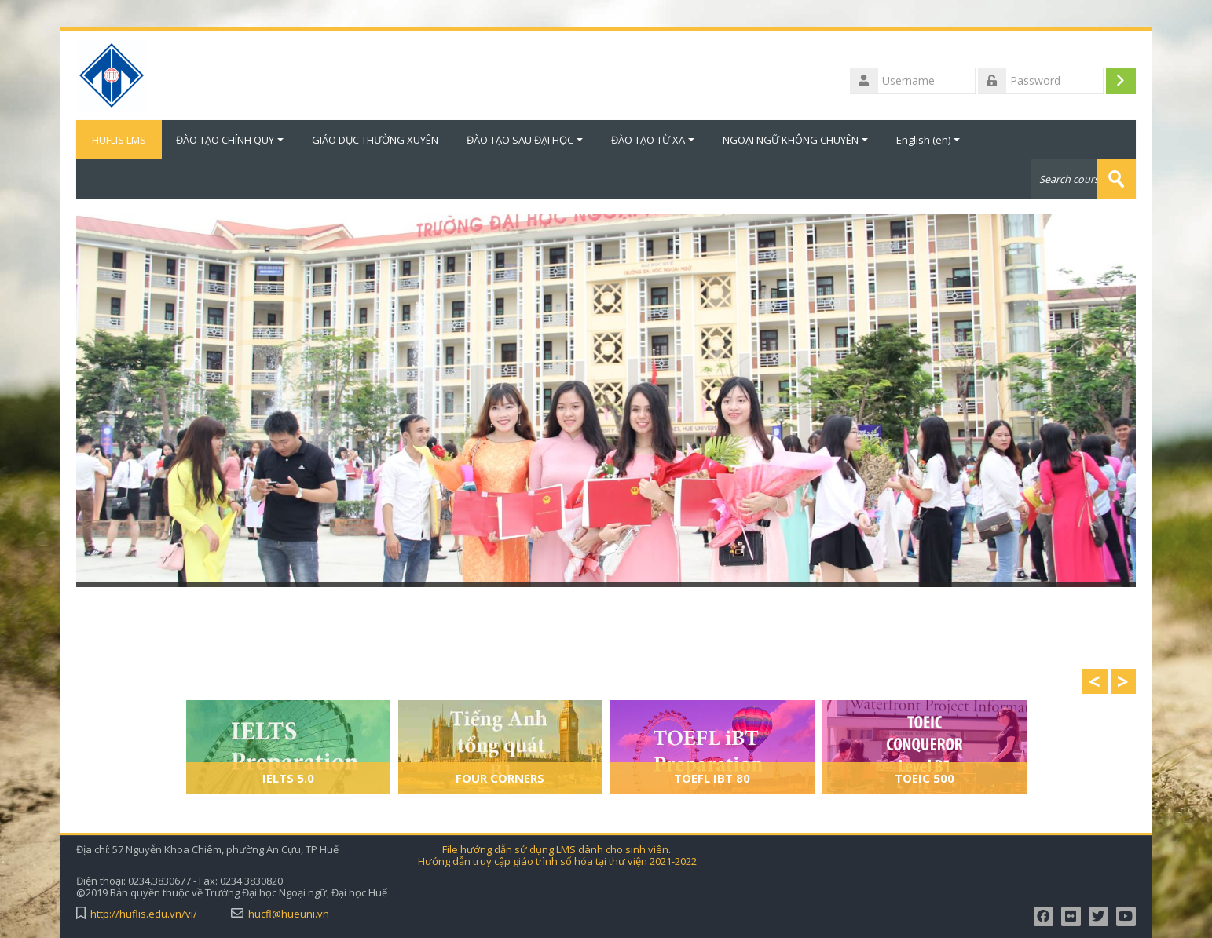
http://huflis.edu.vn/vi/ (143, 914)
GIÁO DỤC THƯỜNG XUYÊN (375, 140)
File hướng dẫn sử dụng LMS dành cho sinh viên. (556, 850)
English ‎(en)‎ (928, 140)
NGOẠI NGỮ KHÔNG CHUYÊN (795, 140)
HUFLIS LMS (119, 140)
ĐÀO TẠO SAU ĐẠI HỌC (525, 140)
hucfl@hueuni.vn (288, 914)
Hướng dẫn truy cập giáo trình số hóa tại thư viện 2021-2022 (557, 861)
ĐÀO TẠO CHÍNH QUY (230, 140)
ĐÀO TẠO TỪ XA (652, 140)
